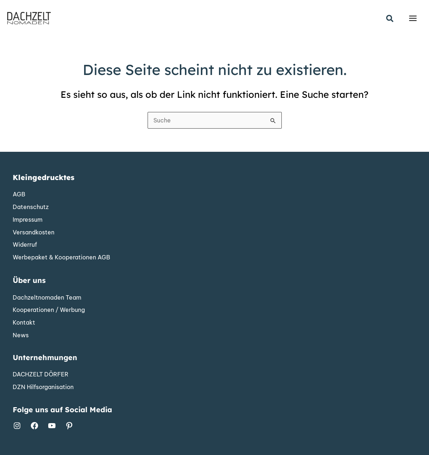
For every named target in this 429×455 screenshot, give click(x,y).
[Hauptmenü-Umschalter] (413, 18)
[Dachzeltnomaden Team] (47, 297)
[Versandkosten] (33, 232)
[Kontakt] (24, 322)
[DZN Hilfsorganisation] (43, 387)
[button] (390, 19)
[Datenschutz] (31, 207)
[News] (21, 335)
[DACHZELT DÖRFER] (41, 374)
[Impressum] (27, 219)
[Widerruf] (25, 244)
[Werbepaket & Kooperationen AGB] (61, 257)
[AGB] (19, 194)
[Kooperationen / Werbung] (49, 310)
